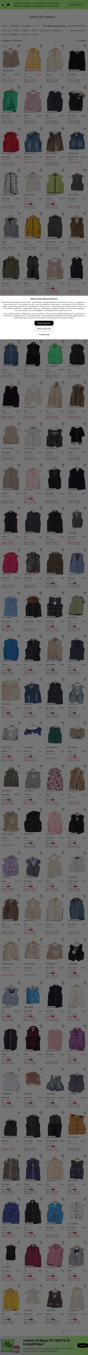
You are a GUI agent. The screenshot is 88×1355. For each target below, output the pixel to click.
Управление (44, 1350)
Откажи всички (44, 1344)
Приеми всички (44, 1339)
